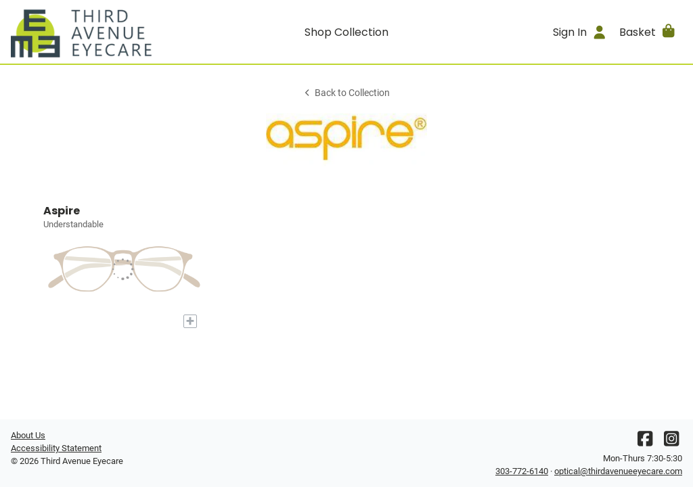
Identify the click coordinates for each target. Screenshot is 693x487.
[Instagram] (671, 442)
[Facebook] (645, 442)
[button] (648, 32)
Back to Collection (346, 93)
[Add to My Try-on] (190, 321)
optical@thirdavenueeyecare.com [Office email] (618, 471)
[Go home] (95, 32)
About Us (28, 435)
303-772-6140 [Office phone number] (521, 471)
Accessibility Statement (56, 448)
